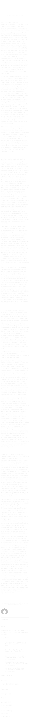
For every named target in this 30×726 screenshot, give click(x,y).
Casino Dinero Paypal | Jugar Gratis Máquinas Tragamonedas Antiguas (14, 650)
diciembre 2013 (5, 716)
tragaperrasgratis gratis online (20, 501)
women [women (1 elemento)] (16, 684)
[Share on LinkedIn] (21, 598)
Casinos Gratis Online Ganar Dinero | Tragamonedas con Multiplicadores (15, 669)
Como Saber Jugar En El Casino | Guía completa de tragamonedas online (15, 656)
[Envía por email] (16, 598)
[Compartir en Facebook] (11, 598)
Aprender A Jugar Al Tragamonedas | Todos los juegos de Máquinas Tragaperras (17, 662)
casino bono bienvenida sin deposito (15, 372)
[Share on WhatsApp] (8, 598)
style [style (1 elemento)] (13, 684)
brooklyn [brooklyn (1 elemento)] (3, 684)
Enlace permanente (17, 604)
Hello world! (4, 619)
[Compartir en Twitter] (13, 598)
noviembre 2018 (5, 705)
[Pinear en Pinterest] (19, 598)
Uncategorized (5, 694)
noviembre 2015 (5, 711)
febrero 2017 (4, 708)
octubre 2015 (4, 714)
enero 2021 (4, 702)
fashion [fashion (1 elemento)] (8, 684)
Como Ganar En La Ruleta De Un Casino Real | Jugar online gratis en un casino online (16, 644)
